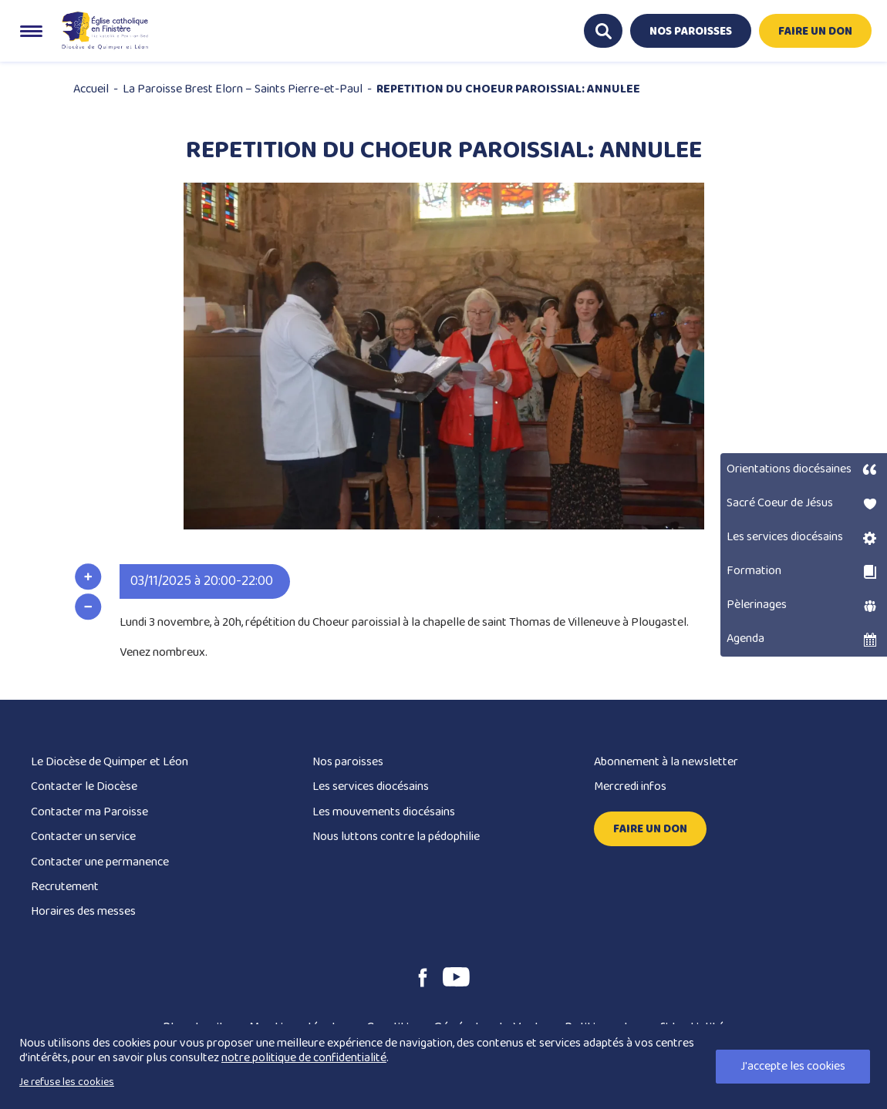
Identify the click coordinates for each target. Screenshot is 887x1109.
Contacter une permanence (100, 862)
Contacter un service (83, 836)
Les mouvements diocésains (383, 812)
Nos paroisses (347, 761)
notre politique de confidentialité (303, 1057)
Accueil (91, 89)
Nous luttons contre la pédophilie (396, 836)
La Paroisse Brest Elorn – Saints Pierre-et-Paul (243, 89)
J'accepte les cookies (792, 1066)
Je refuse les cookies (66, 1082)
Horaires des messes (83, 911)
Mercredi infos (630, 786)
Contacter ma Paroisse (89, 812)
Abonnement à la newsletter (666, 761)
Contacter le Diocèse (84, 786)
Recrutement (65, 886)
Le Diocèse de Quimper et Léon (109, 761)
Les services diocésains (370, 786)
